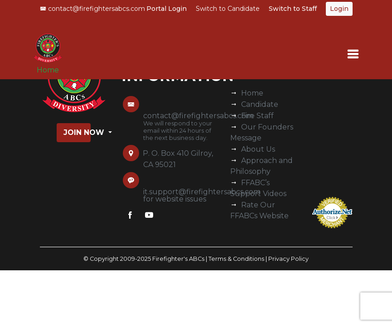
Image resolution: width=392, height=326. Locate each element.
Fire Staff (257, 115)
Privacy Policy (288, 258)
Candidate (259, 104)
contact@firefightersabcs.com (92, 9)
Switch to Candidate (228, 9)
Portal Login (166, 9)
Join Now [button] (77, 132)
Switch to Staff (293, 9)
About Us (258, 149)
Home (48, 70)
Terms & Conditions (236, 258)
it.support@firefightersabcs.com (202, 191)
